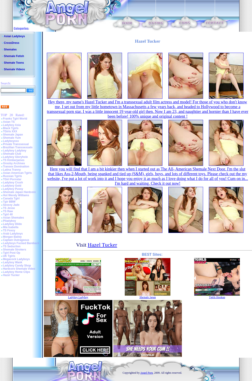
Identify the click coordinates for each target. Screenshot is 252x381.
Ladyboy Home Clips (16, 272)
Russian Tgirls (12, 176)
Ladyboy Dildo (12, 224)
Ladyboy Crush (13, 182)
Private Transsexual (16, 144)
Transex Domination (16, 166)
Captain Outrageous (16, 240)
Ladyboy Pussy (13, 188)
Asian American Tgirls (17, 173)
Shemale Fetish (14, 56)
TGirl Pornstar (12, 179)
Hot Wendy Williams (16, 195)
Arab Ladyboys (13, 233)
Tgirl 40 (8, 214)
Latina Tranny (12, 169)
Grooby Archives (14, 163)
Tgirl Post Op (11, 252)
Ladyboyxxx (11, 141)
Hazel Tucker (11, 275)
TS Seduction (12, 246)
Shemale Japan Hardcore (19, 192)
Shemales (10, 49)
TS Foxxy (9, 230)
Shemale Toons (14, 62)
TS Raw (8, 211)
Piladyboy (9, 220)
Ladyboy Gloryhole (15, 157)
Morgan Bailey (12, 236)
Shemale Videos (14, 69)
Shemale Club (12, 153)
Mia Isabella (10, 227)
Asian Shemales (13, 217)
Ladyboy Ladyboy (14, 150)
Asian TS (9, 121)
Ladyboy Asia (12, 125)
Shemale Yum (12, 137)
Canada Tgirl (11, 198)
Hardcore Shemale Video (19, 268)
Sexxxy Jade (11, 204)
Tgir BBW (9, 201)
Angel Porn (146, 372)
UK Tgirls (9, 256)
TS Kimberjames (13, 160)
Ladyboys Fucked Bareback (21, 243)
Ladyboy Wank (12, 262)
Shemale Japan (13, 134)
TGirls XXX (10, 131)
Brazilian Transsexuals (17, 147)
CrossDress (11, 42)
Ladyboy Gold (12, 185)
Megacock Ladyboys (16, 259)
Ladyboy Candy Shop (17, 265)
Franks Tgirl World (15, 118)
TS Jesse (9, 208)
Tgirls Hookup (217, 297)
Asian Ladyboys (14, 36)
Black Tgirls (11, 128)
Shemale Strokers (14, 249)
